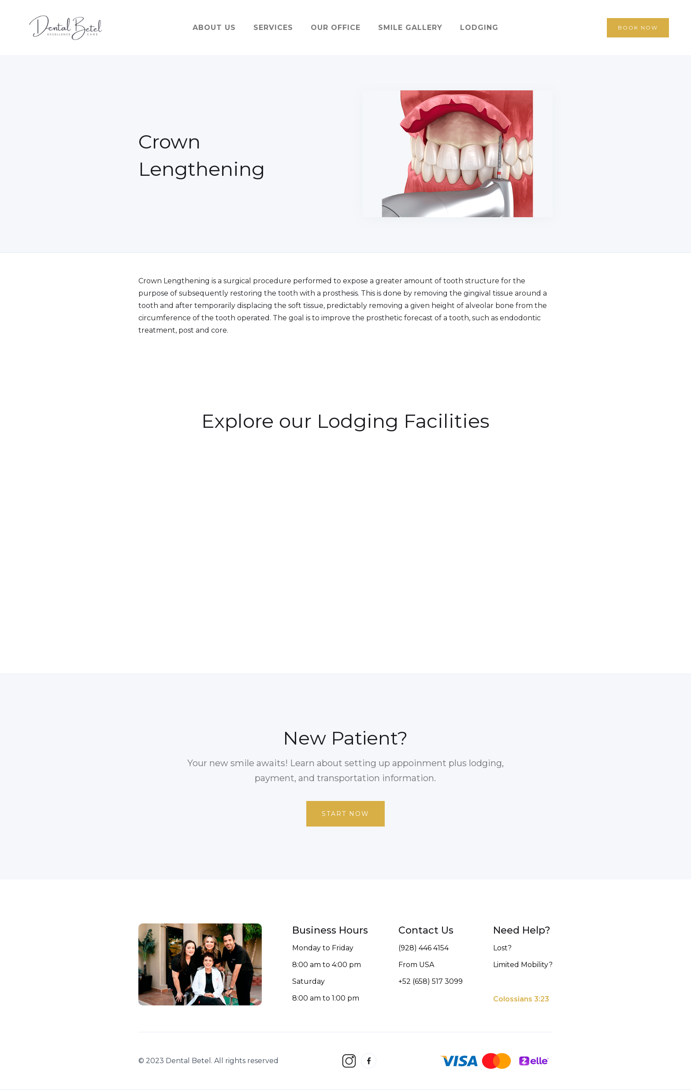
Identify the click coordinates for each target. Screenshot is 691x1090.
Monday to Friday (322, 948)
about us (214, 27)
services (273, 27)
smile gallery (410, 27)
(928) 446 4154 (423, 948)
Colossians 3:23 (521, 999)
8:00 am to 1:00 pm (325, 998)
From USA (416, 964)
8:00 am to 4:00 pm (326, 964)
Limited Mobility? (523, 964)
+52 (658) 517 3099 (430, 981)
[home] (66, 27)
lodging (479, 27)
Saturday (308, 981)
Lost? (502, 948)
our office (335, 27)
